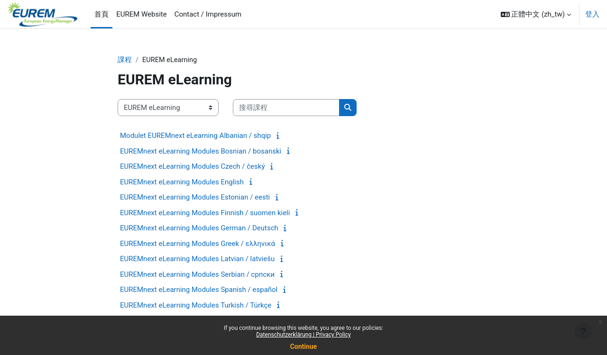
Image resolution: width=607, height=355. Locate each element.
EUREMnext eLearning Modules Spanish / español (198, 290)
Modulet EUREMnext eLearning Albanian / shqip (195, 136)
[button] (536, 14)
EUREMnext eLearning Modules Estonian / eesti (195, 197)
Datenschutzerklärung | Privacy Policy (303, 334)
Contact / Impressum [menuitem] (208, 14)
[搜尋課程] (286, 108)
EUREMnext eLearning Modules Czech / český (192, 167)
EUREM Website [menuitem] (141, 14)
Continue (303, 346)
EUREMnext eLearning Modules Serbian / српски (197, 275)
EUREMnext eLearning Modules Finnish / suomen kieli (205, 213)
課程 (125, 60)
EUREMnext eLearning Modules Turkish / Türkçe (195, 305)
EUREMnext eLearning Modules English (182, 182)
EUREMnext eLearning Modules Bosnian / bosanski (200, 151)
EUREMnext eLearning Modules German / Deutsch (199, 228)
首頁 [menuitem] (101, 14)
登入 (592, 14)
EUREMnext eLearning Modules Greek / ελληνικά (197, 244)
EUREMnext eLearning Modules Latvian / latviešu (197, 259)
